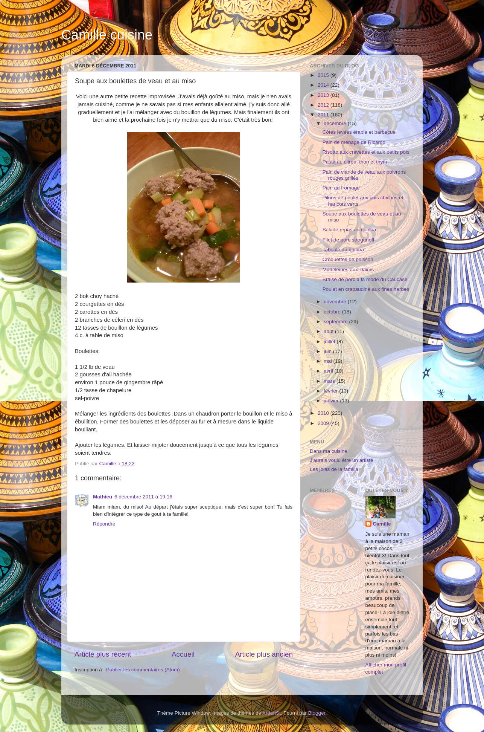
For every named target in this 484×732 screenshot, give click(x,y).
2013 (324, 95)
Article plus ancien (264, 654)
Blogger (317, 713)
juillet (330, 341)
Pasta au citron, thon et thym (355, 162)
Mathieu (102, 497)
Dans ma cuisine (328, 451)
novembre (336, 301)
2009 (324, 423)
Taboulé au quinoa (343, 249)
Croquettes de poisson (348, 259)
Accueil (183, 654)
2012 (324, 105)
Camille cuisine (106, 35)
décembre (336, 123)
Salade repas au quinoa (349, 229)
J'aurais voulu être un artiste (341, 460)
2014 (324, 85)
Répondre (104, 524)
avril (329, 371)
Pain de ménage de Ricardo (354, 142)
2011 (324, 115)
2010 (324, 413)
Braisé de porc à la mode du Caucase (365, 279)
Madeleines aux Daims (348, 269)
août (329, 331)
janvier (332, 400)
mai (328, 361)
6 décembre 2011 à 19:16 (143, 497)
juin (328, 351)
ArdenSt (271, 713)
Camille (382, 524)
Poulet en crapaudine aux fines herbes (366, 289)
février (331, 391)
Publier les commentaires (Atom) (143, 669)
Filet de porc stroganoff (348, 240)
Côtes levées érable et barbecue (359, 132)
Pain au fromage (341, 188)
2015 (324, 75)
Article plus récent (103, 654)
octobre (333, 312)
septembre (336, 321)
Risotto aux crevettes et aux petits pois (366, 152)
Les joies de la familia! (335, 469)
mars (330, 381)
